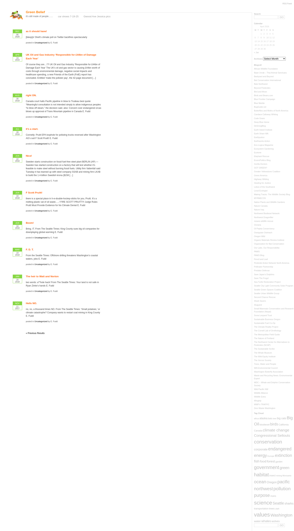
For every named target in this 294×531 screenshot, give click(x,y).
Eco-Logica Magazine (263, 145)
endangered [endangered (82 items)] (280, 448)
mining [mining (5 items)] (279, 475)
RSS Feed (287, 3)
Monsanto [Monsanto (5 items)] (287, 475)
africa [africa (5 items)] (256, 418)
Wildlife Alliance (261, 393)
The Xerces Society (262, 360)
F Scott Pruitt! (34, 192)
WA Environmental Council (266, 368)
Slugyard (258, 305)
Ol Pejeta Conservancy (264, 228)
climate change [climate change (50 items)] (276, 430)
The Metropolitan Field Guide (267, 334)
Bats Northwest (261, 84)
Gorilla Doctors (260, 164)
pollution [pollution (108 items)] (282, 488)
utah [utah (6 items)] (277, 509)
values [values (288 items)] (262, 514)
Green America (260, 175)
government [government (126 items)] (266, 467)
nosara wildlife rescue (263, 221)
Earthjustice (259, 137)
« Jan (256, 52)
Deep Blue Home (261, 122)
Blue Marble (259, 103)
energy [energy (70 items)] (260, 455)
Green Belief (35, 12)
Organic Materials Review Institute (269, 240)
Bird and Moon (260, 92)
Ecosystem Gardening (264, 149)
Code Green (259, 118)
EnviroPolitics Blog (262, 160)
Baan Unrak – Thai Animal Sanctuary (270, 73)
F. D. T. (30, 249)
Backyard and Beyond (264, 76)
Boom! (30, 222)
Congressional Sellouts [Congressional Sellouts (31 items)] (272, 435)
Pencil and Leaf (261, 259)
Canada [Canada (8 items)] (258, 430)
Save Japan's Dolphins (264, 274)
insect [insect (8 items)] (272, 475)
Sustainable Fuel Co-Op (264, 323)
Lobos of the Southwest (264, 187)
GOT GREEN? (260, 168)
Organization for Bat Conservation (269, 244)
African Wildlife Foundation (266, 69)
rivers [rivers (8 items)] (273, 496)
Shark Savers (260, 301)
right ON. (31, 95)
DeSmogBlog (260, 126)
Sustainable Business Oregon (267, 319)
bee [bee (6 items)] (274, 418)
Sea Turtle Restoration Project (267, 282)
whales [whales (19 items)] (266, 521)
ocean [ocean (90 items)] (260, 481)
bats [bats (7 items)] (270, 418)
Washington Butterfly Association (268, 372)
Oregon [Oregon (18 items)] (272, 482)
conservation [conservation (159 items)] (268, 442)
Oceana (257, 225)
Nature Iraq (259, 209)
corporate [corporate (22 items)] (261, 449)
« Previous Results (35, 333)
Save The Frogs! (261, 278)
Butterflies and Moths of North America (271, 111)
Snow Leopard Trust (263, 315)
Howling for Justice (262, 183)
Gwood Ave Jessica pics (97, 16)
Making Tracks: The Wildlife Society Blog (272, 194)
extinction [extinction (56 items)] (283, 455)
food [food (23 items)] (263, 461)
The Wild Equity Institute (265, 356)
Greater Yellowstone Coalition (267, 171)
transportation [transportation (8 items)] (261, 508)
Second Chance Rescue (265, 297)
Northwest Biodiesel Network (267, 213)
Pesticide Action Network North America (271, 263)
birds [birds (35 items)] (274, 424)
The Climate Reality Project (266, 327)
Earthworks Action (262, 141)
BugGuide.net (260, 107)
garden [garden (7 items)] (278, 461)
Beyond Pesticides (262, 88)
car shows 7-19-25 (68, 16)
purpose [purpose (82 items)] (262, 495)
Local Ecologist (261, 191)
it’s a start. (32, 129)
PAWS (257, 251)
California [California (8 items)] (284, 424)
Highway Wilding (261, 179)
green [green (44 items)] (284, 468)
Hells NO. (31, 303)
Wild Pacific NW (261, 389)
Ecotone (257, 152)
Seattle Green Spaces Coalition (268, 290)
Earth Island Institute (263, 130)
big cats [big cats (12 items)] (281, 418)
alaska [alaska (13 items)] (264, 418)
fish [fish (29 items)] (257, 461)
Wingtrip (257, 401)
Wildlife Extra (260, 397)
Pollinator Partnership (263, 267)
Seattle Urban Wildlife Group (266, 293)
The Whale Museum (263, 353)
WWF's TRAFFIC (261, 404)
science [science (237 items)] (263, 503)
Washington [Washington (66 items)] (281, 515)
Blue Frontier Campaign (264, 99)
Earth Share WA (261, 133)
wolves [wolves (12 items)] (276, 521)
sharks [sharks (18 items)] (289, 503)
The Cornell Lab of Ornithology (267, 330)
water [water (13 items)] (257, 521)
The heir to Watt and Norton (42, 276)
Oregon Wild (259, 236)
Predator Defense (262, 270)
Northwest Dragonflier (263, 217)
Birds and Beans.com (263, 95)
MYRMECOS (260, 198)
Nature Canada (261, 206)
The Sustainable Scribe (264, 349)
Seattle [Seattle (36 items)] (278, 503)
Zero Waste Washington (264, 408)
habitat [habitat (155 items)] (261, 474)
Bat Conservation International (267, 80)
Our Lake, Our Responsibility (267, 248)
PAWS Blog (259, 255)
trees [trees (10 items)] (271, 508)
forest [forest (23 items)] (271, 461)
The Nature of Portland (264, 338)
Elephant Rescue (261, 156)
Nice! (29, 155)
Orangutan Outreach (263, 232)
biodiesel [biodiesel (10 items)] (265, 424)
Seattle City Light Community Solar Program (273, 286)
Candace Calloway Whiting (266, 114)
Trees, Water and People (265, 364)
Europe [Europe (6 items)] (271, 456)
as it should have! (36, 31)
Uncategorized (40, 43)
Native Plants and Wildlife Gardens (269, 202)
